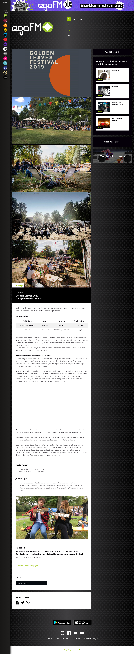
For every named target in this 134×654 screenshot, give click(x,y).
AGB (68, 638)
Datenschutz (59, 638)
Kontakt (49, 638)
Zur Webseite (22, 583)
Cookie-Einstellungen (90, 638)
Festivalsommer (112, 141)
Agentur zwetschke (75, 650)
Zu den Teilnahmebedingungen (27, 566)
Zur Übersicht (112, 52)
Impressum (76, 638)
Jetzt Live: (74, 19)
